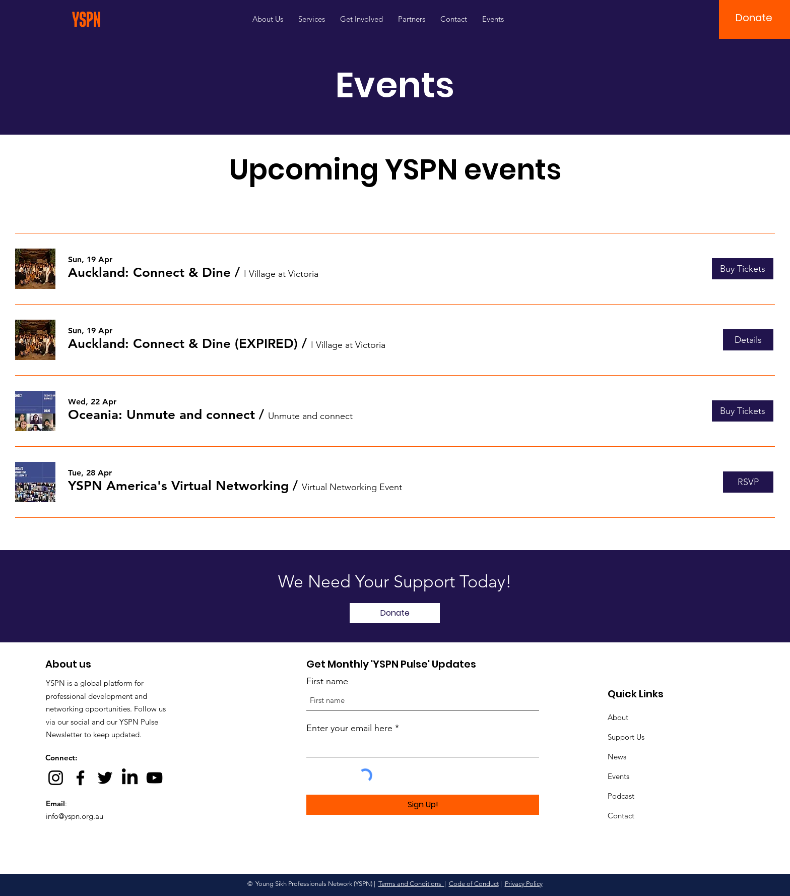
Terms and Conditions (411, 883)
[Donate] (395, 613)
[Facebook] (80, 778)
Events (618, 776)
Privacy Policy (524, 883)
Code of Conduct (474, 883)
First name (327, 681)
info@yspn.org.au (74, 816)
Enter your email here (349, 728)
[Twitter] (105, 778)
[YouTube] (154, 778)
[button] (754, 18)
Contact (621, 815)
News (617, 756)
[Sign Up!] (422, 805)
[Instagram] (55, 778)
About (618, 717)
